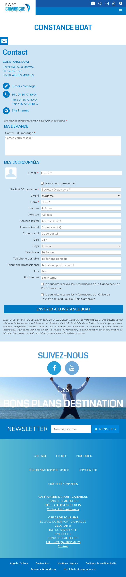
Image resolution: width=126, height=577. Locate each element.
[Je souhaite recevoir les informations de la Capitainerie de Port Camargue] (42, 284)
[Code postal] (81, 233)
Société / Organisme (24, 189)
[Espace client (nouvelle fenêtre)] (114, 4)
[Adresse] (81, 215)
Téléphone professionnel (23, 265)
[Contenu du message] (63, 146)
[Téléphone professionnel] (81, 265)
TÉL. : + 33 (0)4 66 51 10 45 (63, 505)
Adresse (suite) (29, 221)
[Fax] (81, 271)
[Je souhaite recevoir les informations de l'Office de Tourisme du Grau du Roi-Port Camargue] (42, 294)
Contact (4, 41)
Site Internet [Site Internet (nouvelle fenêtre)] (20, 110)
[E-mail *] (81, 173)
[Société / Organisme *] (81, 189)
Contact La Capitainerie (63, 509)
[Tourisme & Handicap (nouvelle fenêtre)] (43, 569)
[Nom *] (81, 202)
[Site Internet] (81, 277)
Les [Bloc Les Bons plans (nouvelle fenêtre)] (63, 397)
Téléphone (32, 252)
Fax (36, 271)
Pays (36, 246)
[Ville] (81, 240)
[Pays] (81, 246)
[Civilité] (81, 196)
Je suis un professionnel (60, 183)
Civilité (35, 195)
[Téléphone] (81, 252)
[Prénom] (81, 208)
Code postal (31, 233)
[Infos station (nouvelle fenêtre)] (121, 4)
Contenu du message (20, 133)
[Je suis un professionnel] (42, 183)
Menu (9, 11)
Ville (36, 239)
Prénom (34, 208)
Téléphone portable (26, 258)
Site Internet (31, 277)
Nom (34, 202)
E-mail (33, 173)
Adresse (33, 214)
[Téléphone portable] (81, 259)
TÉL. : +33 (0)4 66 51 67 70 (63, 542)
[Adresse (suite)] (81, 221)
